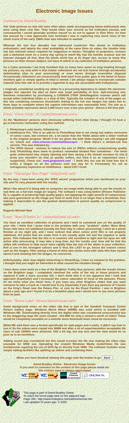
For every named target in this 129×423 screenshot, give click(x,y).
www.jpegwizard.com (57, 160)
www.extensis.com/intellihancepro (54, 141)
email (100, 367)
